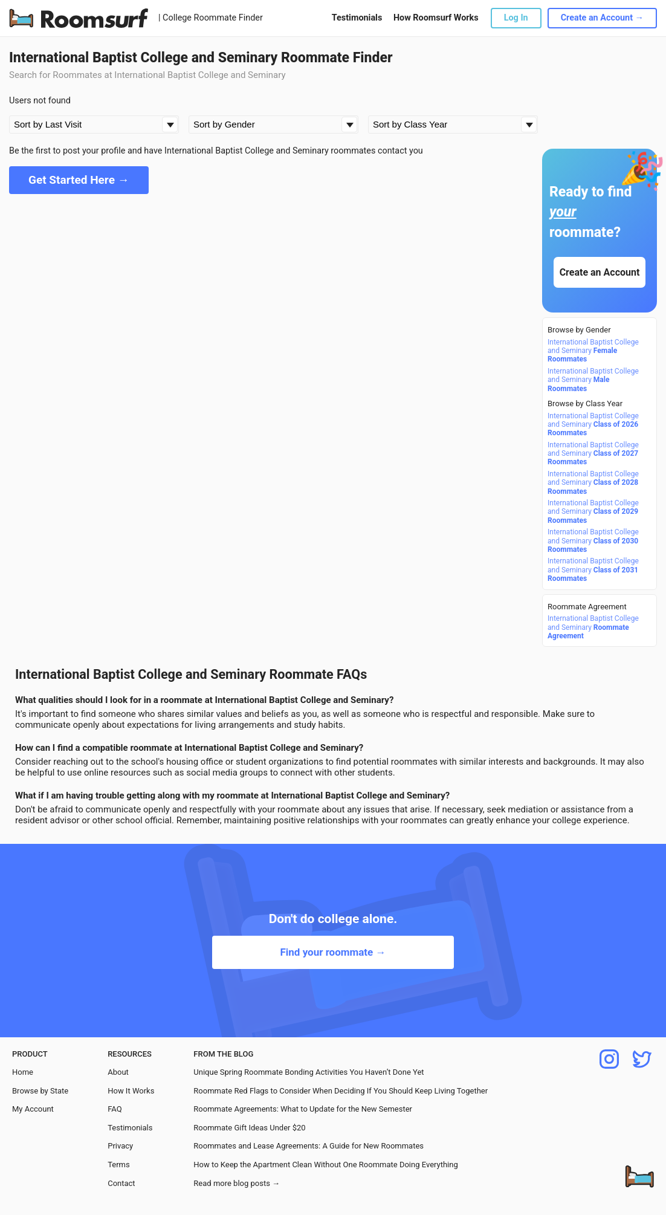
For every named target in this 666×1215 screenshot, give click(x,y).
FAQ (114, 1108)
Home (22, 1072)
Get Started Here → (78, 180)
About (118, 1072)
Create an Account (600, 272)
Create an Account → (602, 18)
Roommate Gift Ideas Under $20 (249, 1127)
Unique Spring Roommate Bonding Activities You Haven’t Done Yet (308, 1072)
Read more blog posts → (236, 1183)
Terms (119, 1164)
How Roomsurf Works (436, 18)
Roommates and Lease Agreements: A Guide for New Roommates (308, 1145)
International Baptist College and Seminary (593, 351)
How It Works (131, 1090)
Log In (516, 18)
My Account (33, 1108)
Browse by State (40, 1090)
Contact (121, 1183)
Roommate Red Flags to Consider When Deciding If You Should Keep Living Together (340, 1090)
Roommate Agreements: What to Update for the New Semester (302, 1108)
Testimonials (357, 18)
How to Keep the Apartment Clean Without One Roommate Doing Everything (325, 1164)
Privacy (120, 1145)
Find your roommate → (333, 952)
